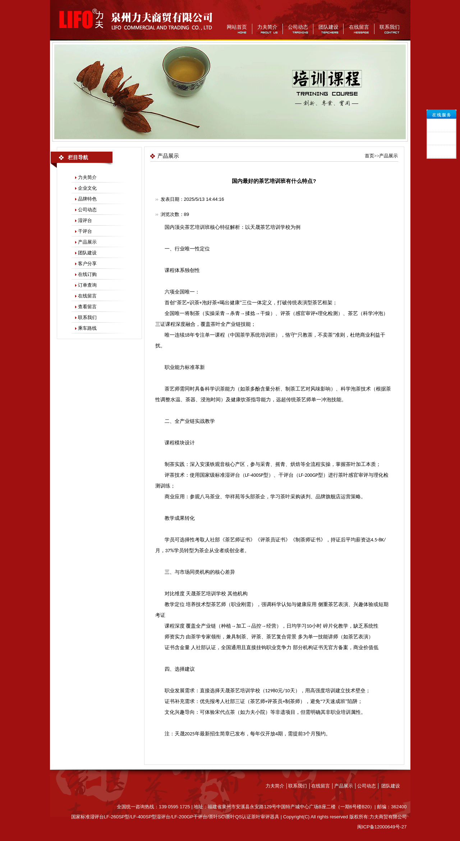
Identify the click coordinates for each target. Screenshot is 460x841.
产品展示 (87, 242)
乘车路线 (87, 328)
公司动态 (298, 27)
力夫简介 (267, 27)
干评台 (85, 231)
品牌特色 (87, 199)
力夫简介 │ (277, 786)
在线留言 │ (322, 786)
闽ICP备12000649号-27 (381, 827)
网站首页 (237, 27)
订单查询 (87, 285)
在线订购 (87, 274)
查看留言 (87, 306)
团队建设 (328, 27)
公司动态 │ (369, 786)
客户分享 (87, 263)
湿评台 (85, 220)
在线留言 (359, 27)
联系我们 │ (299, 786)
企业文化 (87, 188)
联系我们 (390, 27)
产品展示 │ (345, 786)
